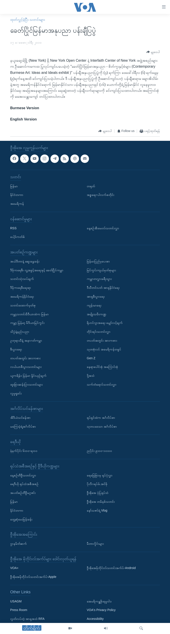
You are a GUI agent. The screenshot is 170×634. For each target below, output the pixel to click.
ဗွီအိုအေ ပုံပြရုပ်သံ (97, 493)
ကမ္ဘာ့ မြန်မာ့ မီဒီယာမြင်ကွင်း (27, 323)
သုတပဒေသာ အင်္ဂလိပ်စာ (102, 426)
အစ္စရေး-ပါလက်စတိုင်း (100, 195)
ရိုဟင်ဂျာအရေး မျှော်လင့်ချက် (105, 323)
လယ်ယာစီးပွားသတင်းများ (26, 367)
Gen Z (91, 358)
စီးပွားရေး (16, 349)
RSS (13, 228)
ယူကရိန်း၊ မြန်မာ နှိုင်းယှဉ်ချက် (28, 376)
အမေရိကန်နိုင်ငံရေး (22, 296)
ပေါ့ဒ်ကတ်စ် (17, 237)
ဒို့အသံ (91, 376)
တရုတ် (91, 186)
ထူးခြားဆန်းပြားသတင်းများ (26, 384)
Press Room (18, 610)
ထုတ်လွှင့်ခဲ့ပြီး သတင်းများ (27, 19)
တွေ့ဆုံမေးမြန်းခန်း (21, 519)
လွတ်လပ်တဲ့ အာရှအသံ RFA (27, 619)
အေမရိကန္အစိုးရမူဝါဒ (99, 601)
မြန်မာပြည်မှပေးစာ (98, 261)
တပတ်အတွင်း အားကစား (25, 358)
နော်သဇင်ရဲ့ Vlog (97, 510)
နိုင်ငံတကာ (16, 195)
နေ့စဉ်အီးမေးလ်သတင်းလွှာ (103, 228)
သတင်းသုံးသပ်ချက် (22, 279)
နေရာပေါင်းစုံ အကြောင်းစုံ (102, 367)
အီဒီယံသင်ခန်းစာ (20, 417)
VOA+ (14, 568)
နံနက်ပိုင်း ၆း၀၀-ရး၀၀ (23, 451)
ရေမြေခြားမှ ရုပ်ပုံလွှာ (99, 475)
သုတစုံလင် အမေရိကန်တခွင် (104, 349)
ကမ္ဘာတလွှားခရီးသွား (99, 279)
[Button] (153, 52)
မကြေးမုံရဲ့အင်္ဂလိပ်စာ (23, 426)
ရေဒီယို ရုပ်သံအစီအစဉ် (24, 484)
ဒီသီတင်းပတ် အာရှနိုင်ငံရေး (103, 288)
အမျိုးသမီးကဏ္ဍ (96, 314)
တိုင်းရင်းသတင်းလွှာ (98, 332)
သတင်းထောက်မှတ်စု (23, 305)
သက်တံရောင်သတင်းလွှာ (101, 384)
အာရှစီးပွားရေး (96, 296)
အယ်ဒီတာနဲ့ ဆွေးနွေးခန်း (24, 261)
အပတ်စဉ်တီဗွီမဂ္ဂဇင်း (23, 493)
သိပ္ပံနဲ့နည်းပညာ (19, 332)
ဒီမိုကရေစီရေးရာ (20, 288)
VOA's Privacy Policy (101, 610)
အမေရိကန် (17, 204)
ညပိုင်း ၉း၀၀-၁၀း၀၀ (99, 451)
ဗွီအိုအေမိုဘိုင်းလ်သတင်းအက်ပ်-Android (111, 568)
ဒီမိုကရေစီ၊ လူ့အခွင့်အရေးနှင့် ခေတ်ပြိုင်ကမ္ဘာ (36, 270)
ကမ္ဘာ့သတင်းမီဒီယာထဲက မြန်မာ (29, 314)
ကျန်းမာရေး (94, 305)
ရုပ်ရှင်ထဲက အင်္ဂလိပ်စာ (101, 417)
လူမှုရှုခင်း (16, 393)
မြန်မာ (14, 186)
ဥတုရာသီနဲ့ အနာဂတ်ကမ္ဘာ (26, 340)
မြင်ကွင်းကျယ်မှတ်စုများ (101, 270)
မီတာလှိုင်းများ (95, 543)
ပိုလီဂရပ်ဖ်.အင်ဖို (97, 484)
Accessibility (95, 619)
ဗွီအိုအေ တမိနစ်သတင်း (101, 501)
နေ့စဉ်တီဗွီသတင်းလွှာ (23, 475)
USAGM (15, 601)
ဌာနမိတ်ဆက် (18, 543)
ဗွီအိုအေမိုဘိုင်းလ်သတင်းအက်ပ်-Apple (33, 577)
